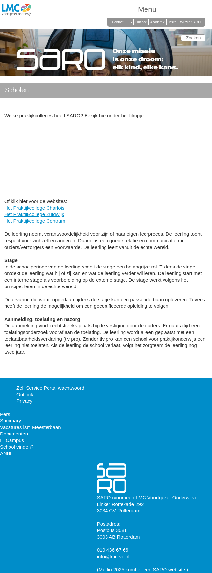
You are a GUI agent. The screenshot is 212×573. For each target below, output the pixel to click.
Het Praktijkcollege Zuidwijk (34, 214)
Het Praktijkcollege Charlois (34, 208)
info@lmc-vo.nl (113, 556)
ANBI (5, 453)
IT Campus (12, 440)
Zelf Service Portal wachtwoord (50, 388)
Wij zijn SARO (190, 22)
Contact (117, 22)
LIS (129, 22)
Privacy (24, 401)
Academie (157, 22)
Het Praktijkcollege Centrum (34, 221)
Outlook (140, 22)
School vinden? (17, 447)
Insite (172, 22)
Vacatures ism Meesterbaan (30, 427)
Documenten (14, 433)
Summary (10, 420)
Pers (5, 414)
